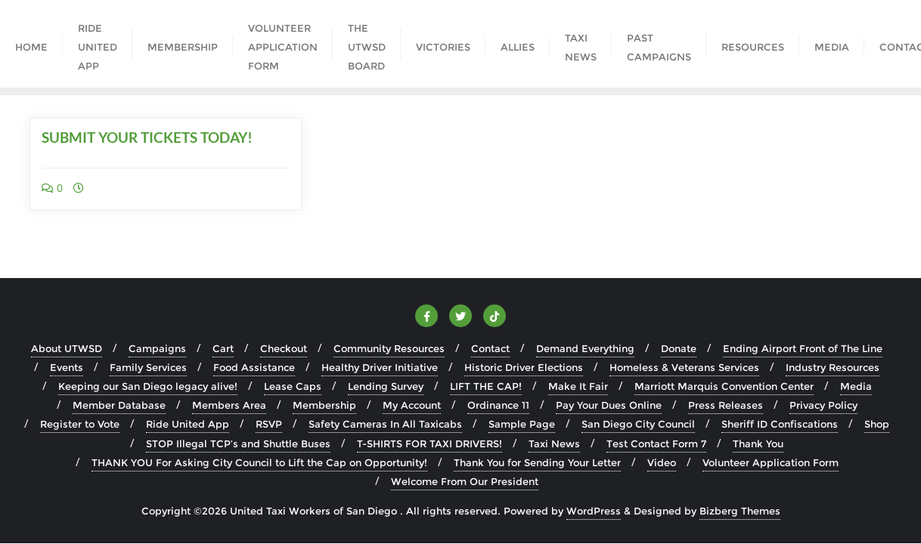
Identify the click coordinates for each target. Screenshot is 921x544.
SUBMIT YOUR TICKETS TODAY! (147, 137)
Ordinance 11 (498, 405)
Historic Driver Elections (523, 367)
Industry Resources (832, 367)
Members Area (229, 405)
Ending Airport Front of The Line (802, 348)
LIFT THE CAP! (486, 386)
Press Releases (725, 405)
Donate (678, 348)
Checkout (283, 348)
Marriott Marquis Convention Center (724, 386)
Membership (324, 405)
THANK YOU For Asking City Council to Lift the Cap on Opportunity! (259, 462)
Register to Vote (79, 424)
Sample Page (521, 424)
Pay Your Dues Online (609, 405)
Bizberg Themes (739, 511)
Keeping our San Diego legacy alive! (147, 386)
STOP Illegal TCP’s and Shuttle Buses (238, 443)
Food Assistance (254, 367)
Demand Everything (585, 348)
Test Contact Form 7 (656, 443)
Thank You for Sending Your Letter (537, 462)
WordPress (593, 511)
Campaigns (157, 348)
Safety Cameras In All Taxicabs (385, 424)
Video (661, 462)
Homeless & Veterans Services (684, 367)
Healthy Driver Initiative (379, 367)
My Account (412, 405)
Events (66, 367)
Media (856, 386)
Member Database (119, 405)
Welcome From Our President (464, 481)
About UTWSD (66, 348)
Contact (490, 348)
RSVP (269, 424)
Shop (876, 424)
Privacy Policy (823, 405)
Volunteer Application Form (770, 462)
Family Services (148, 367)
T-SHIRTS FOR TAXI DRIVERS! (429, 443)
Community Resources (389, 348)
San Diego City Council (638, 424)
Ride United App (187, 424)
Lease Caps (292, 386)
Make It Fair (578, 386)
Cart (223, 348)
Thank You (758, 443)
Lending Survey (385, 386)
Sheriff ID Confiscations (779, 424)
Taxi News (554, 443)
